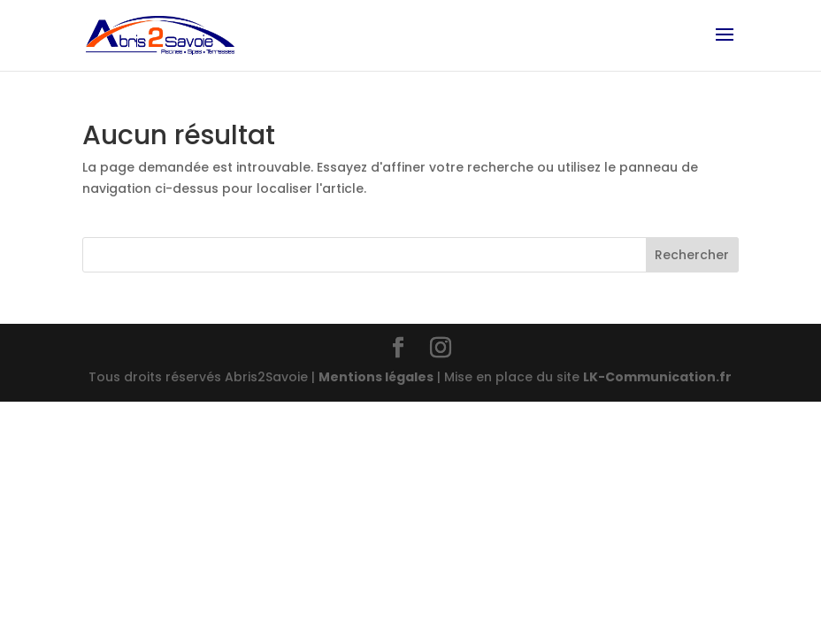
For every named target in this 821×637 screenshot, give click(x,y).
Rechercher (692, 255)
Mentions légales (376, 377)
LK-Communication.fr (657, 377)
